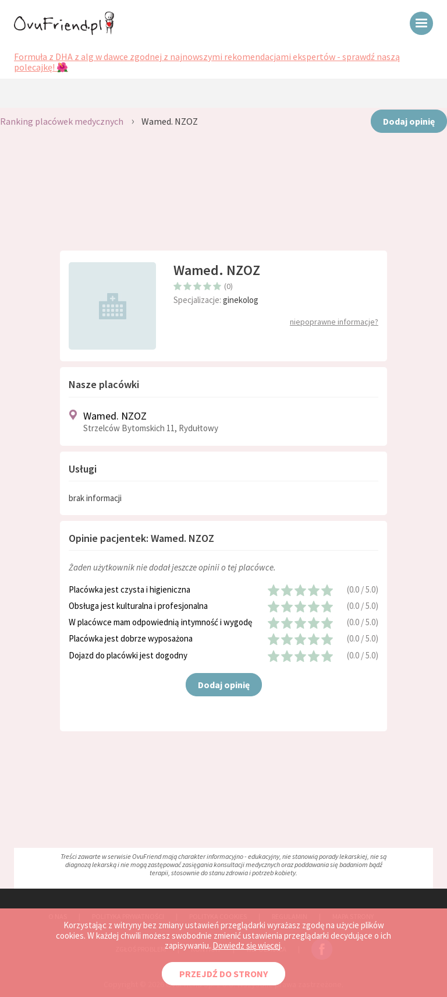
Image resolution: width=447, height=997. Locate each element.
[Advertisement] (223, 198)
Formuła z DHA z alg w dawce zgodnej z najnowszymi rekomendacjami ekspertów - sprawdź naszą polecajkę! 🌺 (207, 62)
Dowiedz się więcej (246, 945)
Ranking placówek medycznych (61, 121)
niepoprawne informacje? (334, 321)
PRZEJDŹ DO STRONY (223, 974)
